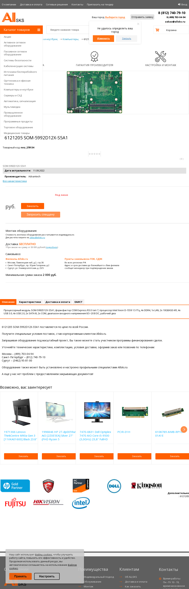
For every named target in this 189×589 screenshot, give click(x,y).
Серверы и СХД (13, 95)
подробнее (51, 247)
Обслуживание (92, 581)
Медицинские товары (17, 133)
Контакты (77, 4)
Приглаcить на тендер (100, 4)
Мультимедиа (12, 106)
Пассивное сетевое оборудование (15, 53)
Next (184, 429)
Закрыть (126, 38)
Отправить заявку (142, 17)
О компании (9, 4)
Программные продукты (18, 121)
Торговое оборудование (18, 127)
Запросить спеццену (41, 214)
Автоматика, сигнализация (20, 101)
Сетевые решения (57, 4)
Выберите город (115, 17)
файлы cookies (43, 554)
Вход (184, 4)
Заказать (33, 206)
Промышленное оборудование (13, 114)
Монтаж (88, 586)
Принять (20, 576)
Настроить (47, 576)
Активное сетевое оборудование (15, 44)
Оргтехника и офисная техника (17, 82)
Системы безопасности (17, 60)
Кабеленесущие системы (18, 66)
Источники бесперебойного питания (20, 73)
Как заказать (133, 586)
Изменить (103, 38)
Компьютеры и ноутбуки (18, 89)
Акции (7, 36)
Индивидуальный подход (99, 576)
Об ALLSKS (131, 576)
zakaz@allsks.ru (175, 21)
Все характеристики (15, 181)
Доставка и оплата (31, 4)
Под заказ (61, 195)
